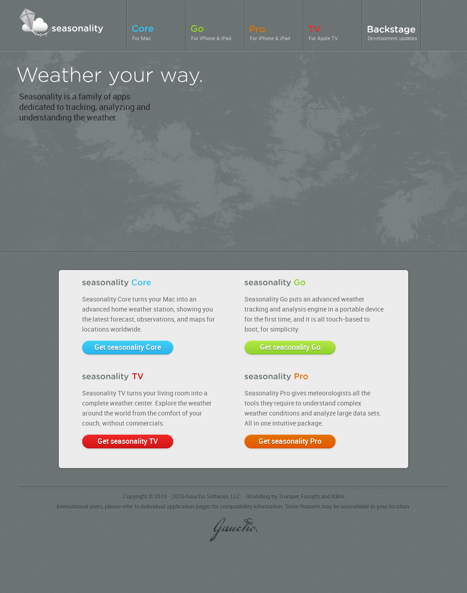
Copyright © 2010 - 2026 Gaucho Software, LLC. (182, 497)
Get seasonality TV (128, 442)
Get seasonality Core (127, 348)
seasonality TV (407, 208)
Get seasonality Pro (290, 442)
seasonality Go (192, 191)
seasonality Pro (144, 205)
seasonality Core (310, 143)
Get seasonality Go (290, 348)
